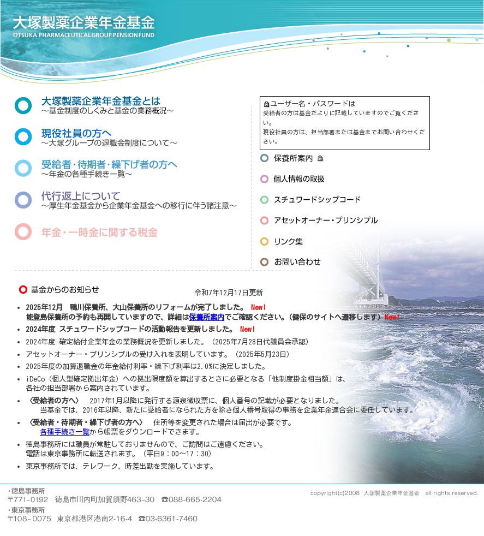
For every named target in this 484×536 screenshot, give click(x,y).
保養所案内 (206, 317)
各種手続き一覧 (64, 432)
